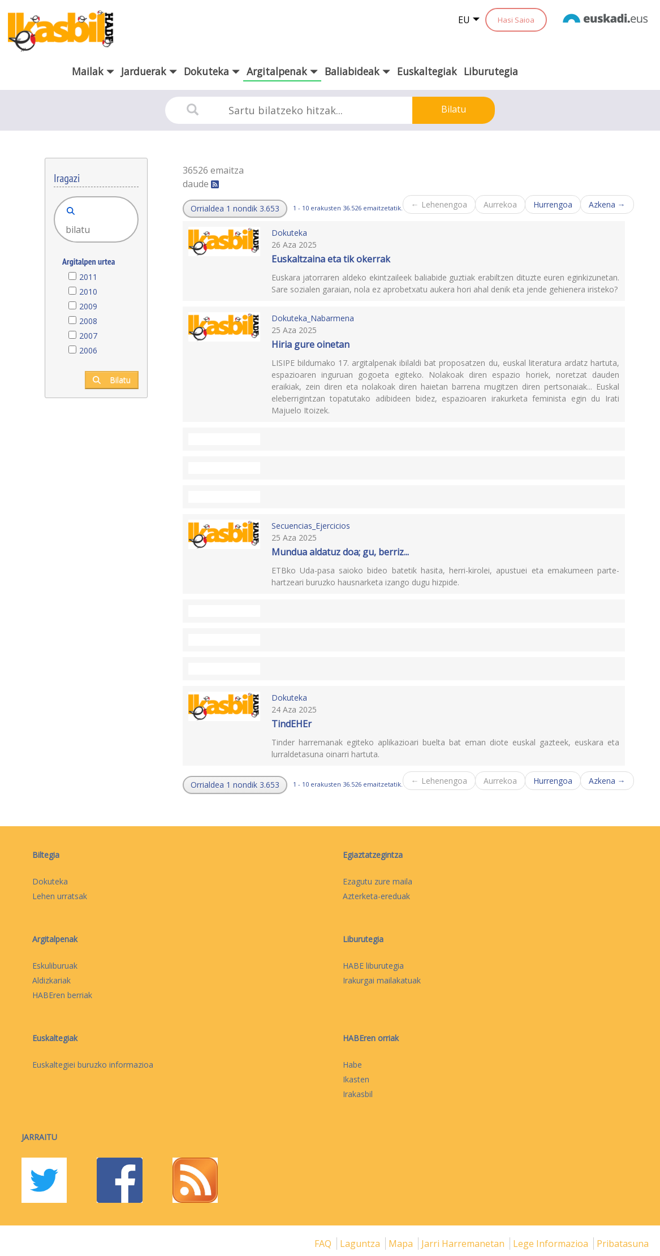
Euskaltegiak (427, 71)
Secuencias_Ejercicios (310, 525)
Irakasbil (358, 1094)
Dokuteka (289, 232)
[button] (235, 209)
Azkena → (607, 204)
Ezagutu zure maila (377, 881)
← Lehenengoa (439, 204)
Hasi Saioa (516, 20)
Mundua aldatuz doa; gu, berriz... (340, 552)
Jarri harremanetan (464, 1243)
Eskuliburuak (54, 965)
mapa (402, 1243)
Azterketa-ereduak (376, 896)
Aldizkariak (51, 980)
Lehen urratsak (59, 896)
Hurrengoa (552, 204)
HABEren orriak (371, 1038)
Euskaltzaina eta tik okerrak (330, 259)
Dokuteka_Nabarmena (312, 318)
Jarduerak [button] (149, 71)
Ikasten (356, 1079)
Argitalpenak (54, 939)
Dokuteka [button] (212, 71)
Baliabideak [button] (357, 71)
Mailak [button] (93, 71)
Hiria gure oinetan (310, 344)
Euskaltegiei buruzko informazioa (92, 1064)
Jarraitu (39, 1137)
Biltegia (45, 854)
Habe (352, 1064)
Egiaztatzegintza (373, 854)
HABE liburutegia (373, 965)
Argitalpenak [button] (282, 71)
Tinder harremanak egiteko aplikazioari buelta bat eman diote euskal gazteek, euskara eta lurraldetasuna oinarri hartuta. (445, 748)
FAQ (324, 1243)
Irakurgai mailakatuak (382, 980)
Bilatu (453, 109)
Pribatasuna (623, 1243)
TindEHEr (291, 724)
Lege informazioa (551, 1243)
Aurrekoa (500, 204)
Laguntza (361, 1243)
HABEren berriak (62, 995)
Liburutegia (491, 71)
